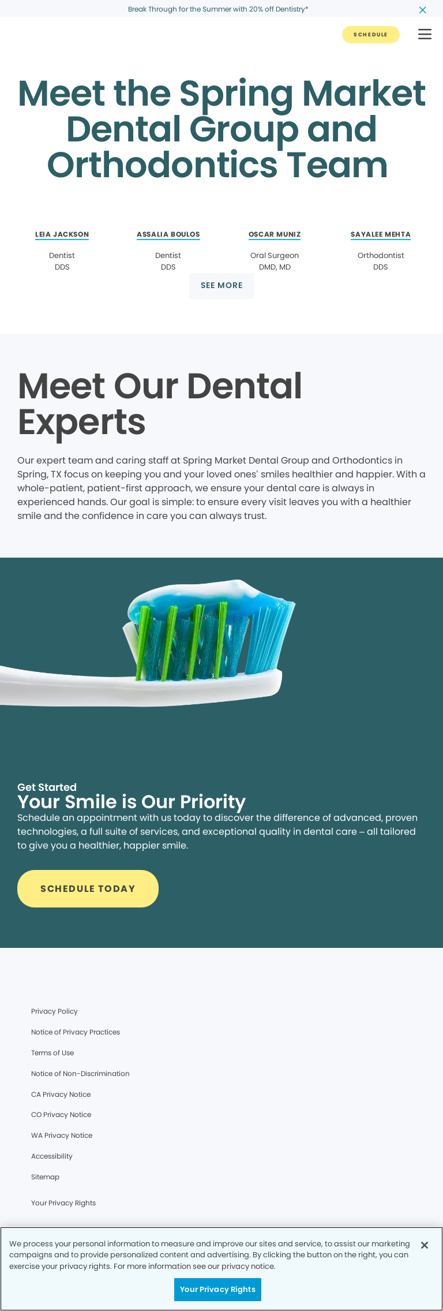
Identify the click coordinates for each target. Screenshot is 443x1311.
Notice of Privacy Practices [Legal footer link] (75, 1032)
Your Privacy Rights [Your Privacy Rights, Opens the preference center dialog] (217, 1289)
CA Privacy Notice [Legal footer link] (61, 1094)
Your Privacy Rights (63, 1203)
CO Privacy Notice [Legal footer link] (61, 1114)
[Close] (424, 1245)
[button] (424, 35)
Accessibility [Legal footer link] (52, 1156)
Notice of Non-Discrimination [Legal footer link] (80, 1073)
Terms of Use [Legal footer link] (52, 1053)
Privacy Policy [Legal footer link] (54, 1011)
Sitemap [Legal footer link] (45, 1177)
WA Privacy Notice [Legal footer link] (61, 1135)
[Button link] (371, 34)
